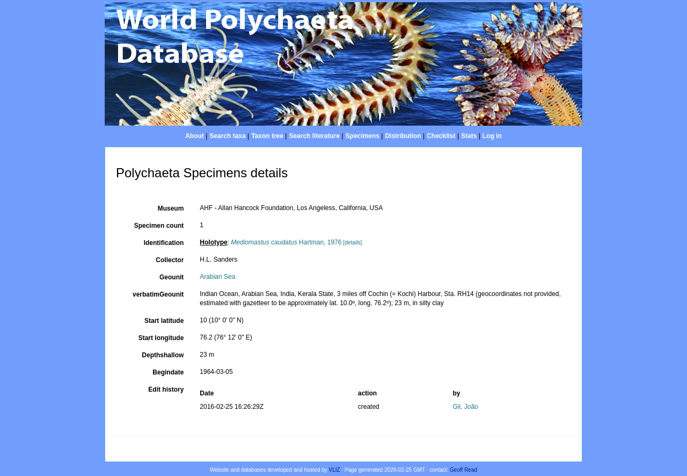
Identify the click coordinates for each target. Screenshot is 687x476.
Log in (492, 136)
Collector (170, 260)
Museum (171, 208)
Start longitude (161, 338)
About (194, 136)
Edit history (166, 389)
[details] (352, 243)
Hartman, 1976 (286, 242)
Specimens (362, 136)
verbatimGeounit (158, 294)
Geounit (171, 277)
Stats (469, 136)
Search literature (314, 136)
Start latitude (164, 320)
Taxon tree (267, 136)
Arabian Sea (217, 276)
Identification (164, 243)
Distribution (403, 136)
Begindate (168, 372)
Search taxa (227, 136)
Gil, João (465, 406)
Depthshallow (163, 355)
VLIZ (334, 470)
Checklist (441, 136)
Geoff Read (463, 470)
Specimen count (159, 225)
